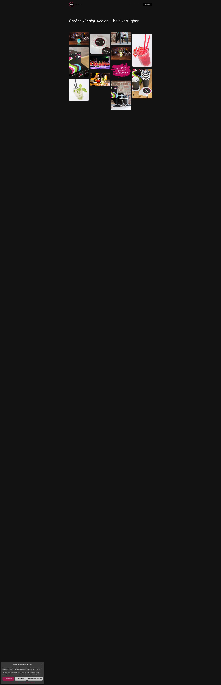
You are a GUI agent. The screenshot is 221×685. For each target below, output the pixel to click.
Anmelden (148, 4)
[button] (42, 664)
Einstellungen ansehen (35, 678)
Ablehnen (21, 678)
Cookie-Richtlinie (14, 682)
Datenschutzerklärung (24, 682)
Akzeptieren (8, 678)
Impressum (32, 682)
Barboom (78, 4)
